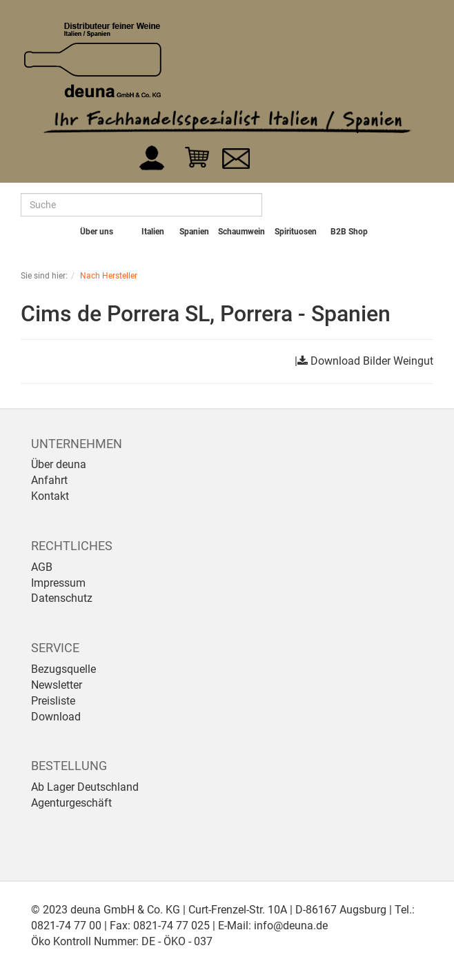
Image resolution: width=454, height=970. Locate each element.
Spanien (194, 231)
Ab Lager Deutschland (85, 787)
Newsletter (56, 684)
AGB (41, 567)
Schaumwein (241, 231)
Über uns (96, 231)
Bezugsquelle (63, 669)
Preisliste (53, 700)
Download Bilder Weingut (371, 360)
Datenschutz (61, 598)
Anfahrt (49, 480)
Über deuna (58, 464)
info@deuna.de (291, 925)
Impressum (58, 582)
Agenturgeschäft (71, 802)
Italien (152, 231)
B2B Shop (349, 231)
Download (56, 716)
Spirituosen (296, 231)
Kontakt (50, 496)
